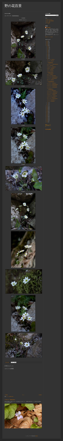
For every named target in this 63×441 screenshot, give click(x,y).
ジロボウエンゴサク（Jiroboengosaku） (50, 72)
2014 (47, 116)
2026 (47, 41)
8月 (47, 51)
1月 (47, 104)
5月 (47, 55)
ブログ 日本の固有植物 (50, 20)
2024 (47, 43)
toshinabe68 (48, 27)
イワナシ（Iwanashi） (50, 69)
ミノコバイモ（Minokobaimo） (51, 90)
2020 (47, 108)
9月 (47, 50)
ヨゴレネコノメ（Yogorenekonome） (52, 64)
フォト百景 (48, 23)
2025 (47, 42)
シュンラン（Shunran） (50, 60)
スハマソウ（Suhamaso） (51, 101)
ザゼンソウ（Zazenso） (50, 79)
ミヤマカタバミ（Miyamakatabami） (52, 84)
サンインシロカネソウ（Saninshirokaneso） (51, 81)
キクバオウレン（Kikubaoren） (52, 83)
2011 (47, 120)
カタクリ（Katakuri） (50, 74)
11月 (48, 47)
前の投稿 (40, 394)
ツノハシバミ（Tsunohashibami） (52, 78)
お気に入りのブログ (49, 19)
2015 (47, 115)
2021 (47, 107)
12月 (48, 46)
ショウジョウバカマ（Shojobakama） (50, 62)
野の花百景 (13, 6)
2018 (47, 111)
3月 (47, 58)
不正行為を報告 (48, 129)
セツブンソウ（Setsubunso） (51, 97)
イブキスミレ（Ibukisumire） (10, 399)
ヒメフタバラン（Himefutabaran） (52, 87)
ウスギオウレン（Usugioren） (51, 94)
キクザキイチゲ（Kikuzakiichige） (52, 85)
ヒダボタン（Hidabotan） (51, 68)
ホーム (23, 394)
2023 (47, 45)
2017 (47, 112)
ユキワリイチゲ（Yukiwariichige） (52, 93)
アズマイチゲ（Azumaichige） (51, 75)
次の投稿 (6, 394)
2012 (47, 119)
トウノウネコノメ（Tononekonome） (50, 89)
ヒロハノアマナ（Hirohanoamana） (52, 98)
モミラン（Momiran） (50, 65)
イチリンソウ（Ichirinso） (51, 59)
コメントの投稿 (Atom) (9, 396)
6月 (47, 54)
